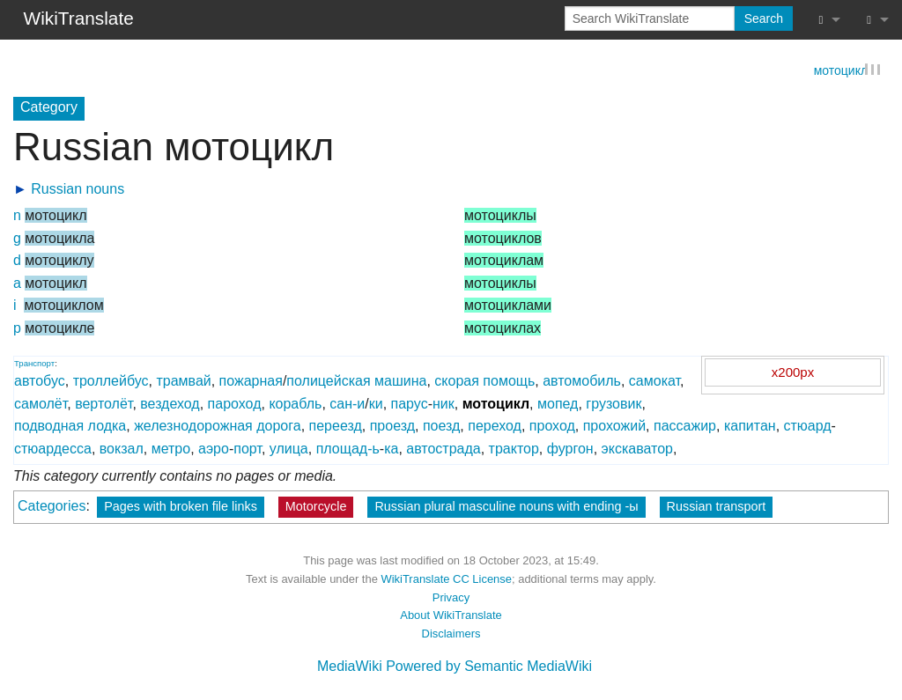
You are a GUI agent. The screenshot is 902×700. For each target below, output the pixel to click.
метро (171, 448)
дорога (278, 426)
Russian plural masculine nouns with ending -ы (506, 507)
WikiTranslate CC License (446, 579)
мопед (557, 403)
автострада (443, 448)
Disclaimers (451, 634)
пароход (235, 403)
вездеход (169, 403)
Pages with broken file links (180, 507)
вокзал (122, 448)
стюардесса (53, 448)
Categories (51, 506)
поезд (441, 426)
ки (376, 403)
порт (247, 448)
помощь (509, 381)
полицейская (328, 381)
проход (552, 426)
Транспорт (34, 363)
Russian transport (716, 507)
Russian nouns (77, 189)
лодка (107, 426)
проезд (392, 426)
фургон (570, 448)
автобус (39, 381)
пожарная (251, 381)
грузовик (613, 403)
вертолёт (103, 403)
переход (494, 426)
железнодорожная (193, 426)
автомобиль (582, 381)
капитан (750, 426)
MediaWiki (349, 666)
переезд (335, 426)
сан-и (347, 403)
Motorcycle (316, 507)
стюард (808, 426)
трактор (514, 448)
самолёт (40, 403)
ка (391, 448)
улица (289, 448)
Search (763, 18)
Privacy (451, 597)
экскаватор (637, 448)
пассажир (685, 426)
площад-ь (348, 448)
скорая (456, 381)
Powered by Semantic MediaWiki (489, 666)
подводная (49, 426)
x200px (793, 372)
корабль (295, 403)
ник (444, 403)
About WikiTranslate (450, 616)
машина (400, 381)
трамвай (183, 381)
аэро (213, 448)
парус (409, 403)
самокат (654, 381)
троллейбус (111, 381)
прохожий (614, 426)
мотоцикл (841, 70)
